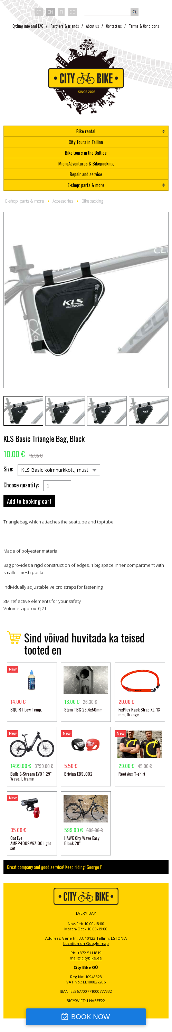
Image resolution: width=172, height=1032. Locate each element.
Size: (8, 469)
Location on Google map (86, 943)
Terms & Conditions (144, 26)
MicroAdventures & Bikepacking (86, 163)
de (72, 12)
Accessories (62, 201)
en (50, 12)
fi (61, 12)
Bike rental (85, 131)
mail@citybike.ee (86, 958)
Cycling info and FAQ (28, 26)
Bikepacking (92, 201)
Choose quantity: (21, 485)
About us (92, 26)
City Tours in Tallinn (86, 141)
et (38, 12)
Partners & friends (64, 26)
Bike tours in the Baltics (86, 152)
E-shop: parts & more (86, 184)
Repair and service (86, 174)
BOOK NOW (90, 1017)
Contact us (114, 26)
